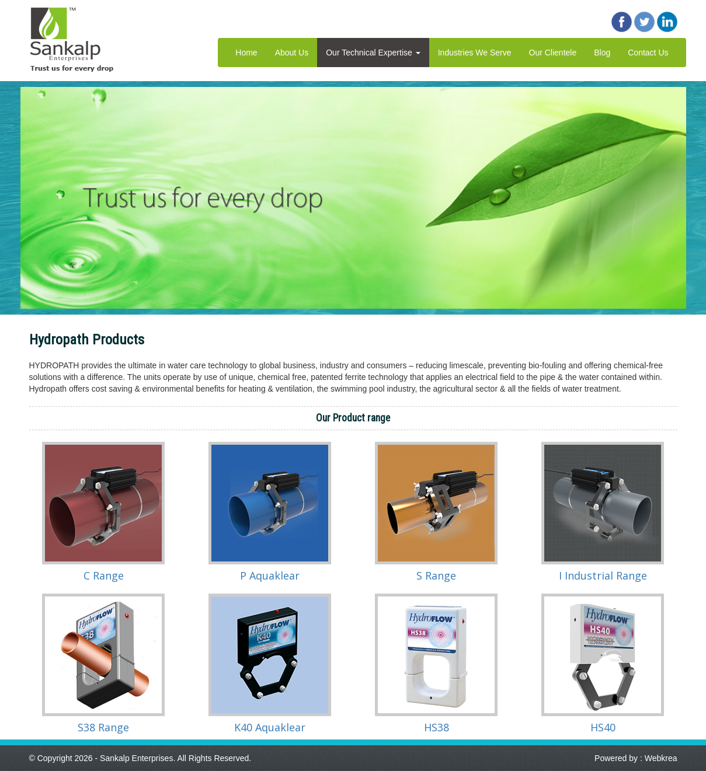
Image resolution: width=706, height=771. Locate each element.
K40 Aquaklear (269, 727)
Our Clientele (553, 52)
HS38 (436, 727)
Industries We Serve (475, 52)
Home (246, 52)
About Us (292, 52)
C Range (104, 575)
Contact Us (648, 52)
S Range (436, 575)
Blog (602, 52)
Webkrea (661, 758)
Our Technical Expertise (373, 52)
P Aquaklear (270, 575)
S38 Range (103, 727)
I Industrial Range (603, 575)
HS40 (602, 727)
